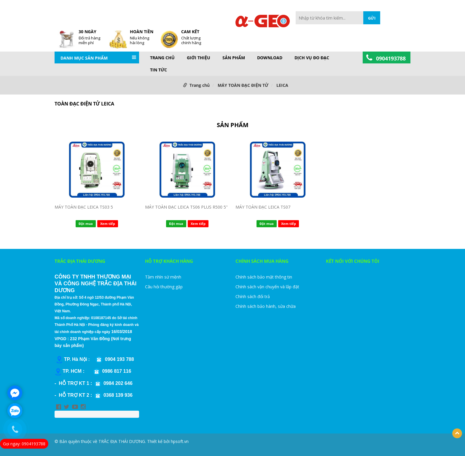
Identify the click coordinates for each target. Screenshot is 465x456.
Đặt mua (86, 223)
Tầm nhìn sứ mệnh (163, 277)
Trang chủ (162, 57)
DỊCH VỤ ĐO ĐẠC (311, 57)
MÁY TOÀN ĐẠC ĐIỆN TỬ (243, 85)
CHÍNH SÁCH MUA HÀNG (262, 261)
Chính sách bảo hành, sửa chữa (265, 306)
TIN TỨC (158, 69)
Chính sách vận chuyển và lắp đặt (267, 286)
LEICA (282, 85)
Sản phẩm (233, 57)
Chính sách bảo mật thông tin (263, 277)
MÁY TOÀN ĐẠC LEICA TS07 (262, 207)
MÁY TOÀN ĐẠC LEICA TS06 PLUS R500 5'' (186, 207)
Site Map (222, 14)
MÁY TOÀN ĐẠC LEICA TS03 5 (84, 207)
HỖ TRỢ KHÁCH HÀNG (169, 261)
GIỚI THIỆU (198, 57)
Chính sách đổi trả (252, 296)
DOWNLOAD (269, 57)
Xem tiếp (107, 223)
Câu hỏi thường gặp (164, 286)
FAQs (204, 14)
